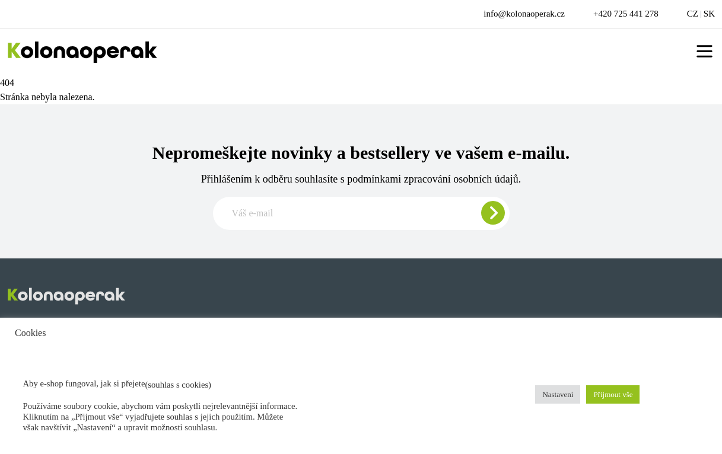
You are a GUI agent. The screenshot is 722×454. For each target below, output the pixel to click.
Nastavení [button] (557, 394)
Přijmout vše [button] (612, 394)
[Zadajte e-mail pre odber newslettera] (361, 213)
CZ (692, 13)
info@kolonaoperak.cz (524, 13)
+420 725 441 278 (626, 13)
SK (709, 13)
